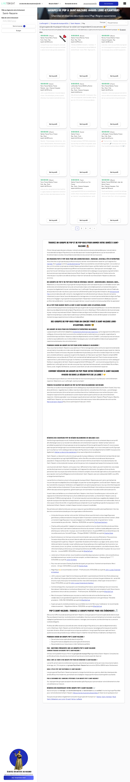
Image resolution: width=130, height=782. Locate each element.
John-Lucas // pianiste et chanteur (82, 583)
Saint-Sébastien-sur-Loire (56, 699)
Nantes (99, 697)
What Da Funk (88, 551)
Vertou (73, 699)
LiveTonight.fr (44, 23)
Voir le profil (53, 76)
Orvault (68, 699)
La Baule (79, 699)
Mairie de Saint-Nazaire (55, 402)
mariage (50, 264)
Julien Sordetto (71, 560)
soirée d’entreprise (73, 264)
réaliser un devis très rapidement (65, 452)
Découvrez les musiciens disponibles (85, 693)
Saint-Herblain (107, 697)
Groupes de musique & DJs (59, 23)
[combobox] (19, 13)
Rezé (114, 697)
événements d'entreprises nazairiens (85, 332)
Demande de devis (71, 3)
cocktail (58, 264)
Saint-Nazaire (75, 23)
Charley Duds (108, 533)
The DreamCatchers (100, 522)
